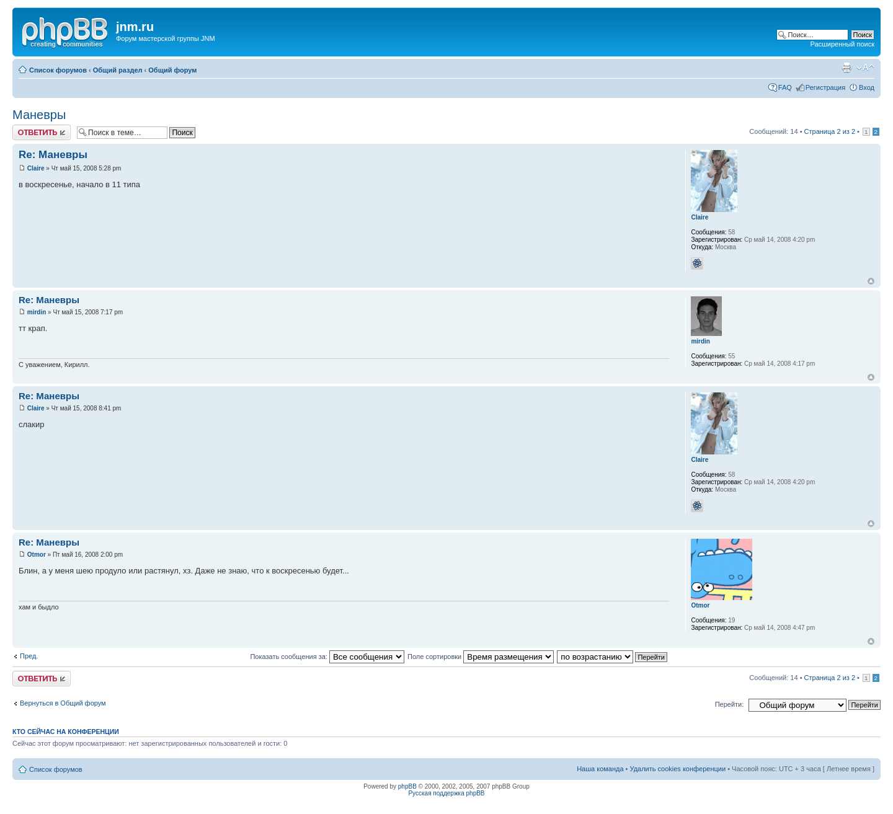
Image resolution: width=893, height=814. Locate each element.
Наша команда (600, 768)
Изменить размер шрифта (865, 67)
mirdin (37, 312)
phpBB (407, 786)
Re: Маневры (53, 155)
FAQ (785, 87)
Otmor (36, 554)
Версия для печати (846, 67)
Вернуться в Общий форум (63, 703)
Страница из (829, 131)
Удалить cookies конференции (678, 768)
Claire (36, 168)
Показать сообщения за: (327, 656)
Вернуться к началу (871, 281)
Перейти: (729, 704)
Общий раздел (118, 70)
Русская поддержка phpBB (446, 793)
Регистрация (825, 87)
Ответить (41, 132)
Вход (866, 87)
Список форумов (58, 70)
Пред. (29, 656)
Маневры (39, 115)
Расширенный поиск (842, 44)
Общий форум (172, 70)
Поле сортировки (480, 656)
